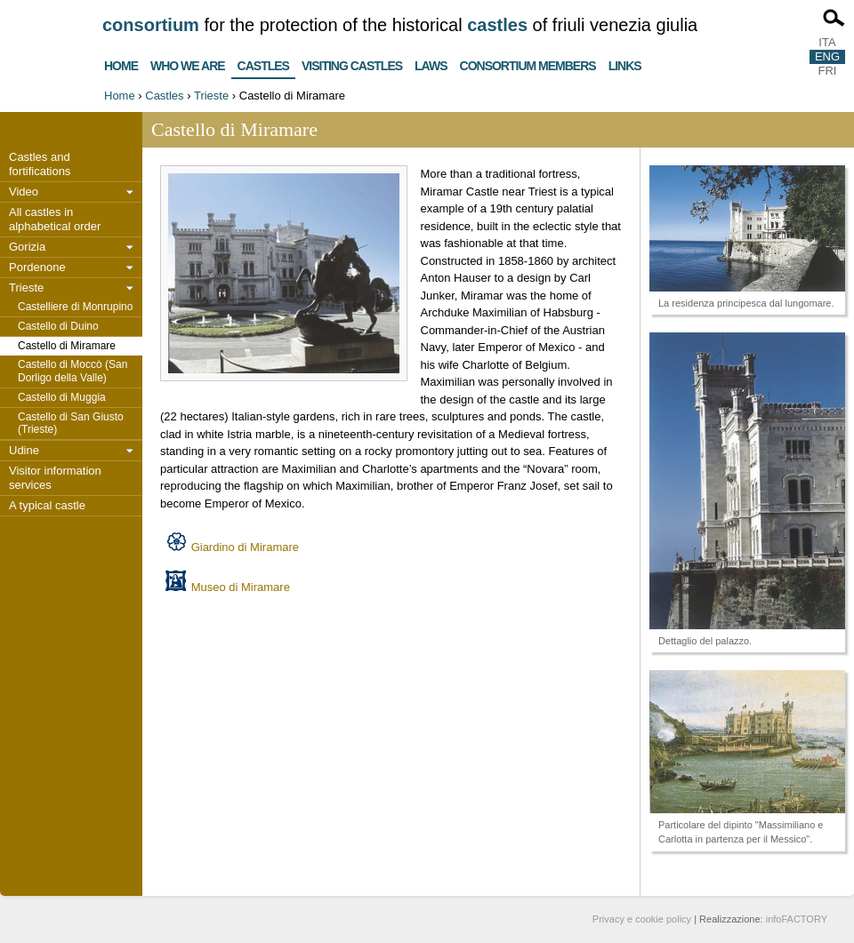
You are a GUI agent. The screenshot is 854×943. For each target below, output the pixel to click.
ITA (826, 42)
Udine (24, 450)
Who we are (187, 63)
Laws (431, 63)
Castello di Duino (58, 326)
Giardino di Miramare (245, 547)
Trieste (211, 95)
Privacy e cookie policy (641, 919)
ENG (827, 56)
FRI (827, 70)
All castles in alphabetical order (55, 219)
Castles (263, 62)
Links (624, 63)
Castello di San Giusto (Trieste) (71, 423)
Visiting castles (352, 63)
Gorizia (27, 246)
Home (121, 63)
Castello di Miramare (67, 346)
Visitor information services (55, 477)
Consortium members (528, 63)
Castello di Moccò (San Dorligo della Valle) (72, 371)
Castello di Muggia (62, 397)
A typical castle (47, 505)
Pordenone (37, 267)
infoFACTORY (796, 919)
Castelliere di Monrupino (75, 306)
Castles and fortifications (39, 164)
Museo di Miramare (240, 587)
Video (23, 191)
